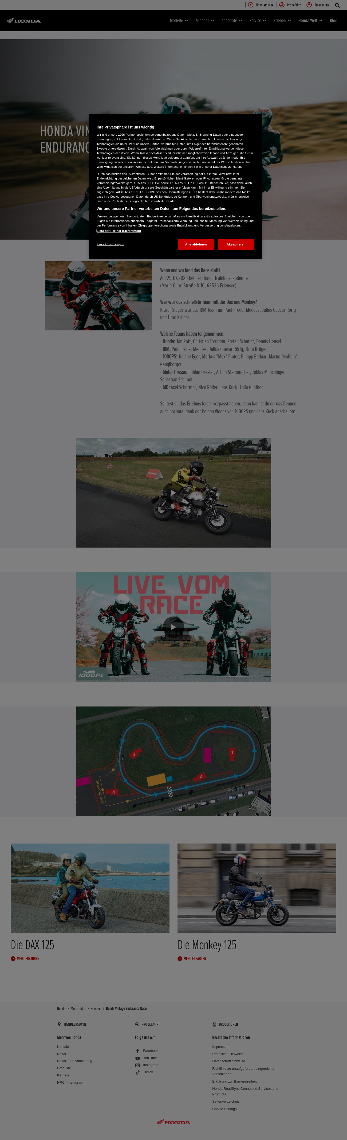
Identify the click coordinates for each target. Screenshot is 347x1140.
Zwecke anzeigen (110, 244)
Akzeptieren (236, 244)
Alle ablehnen (196, 244)
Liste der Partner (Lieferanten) (119, 230)
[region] (175, 186)
